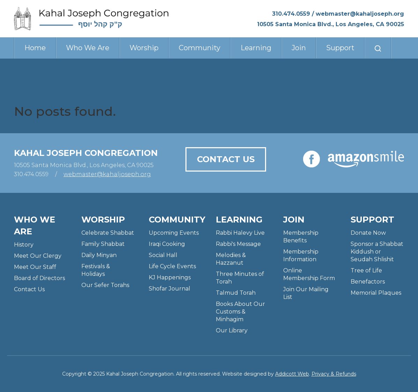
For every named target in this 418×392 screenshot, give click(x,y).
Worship (144, 48)
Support (340, 48)
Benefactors (368, 281)
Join (299, 48)
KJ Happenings (170, 277)
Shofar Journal (169, 288)
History (24, 244)
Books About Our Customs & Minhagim (240, 312)
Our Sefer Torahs (105, 285)
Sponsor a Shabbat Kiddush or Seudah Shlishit (377, 252)
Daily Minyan (99, 255)
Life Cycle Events (172, 266)
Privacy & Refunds (333, 374)
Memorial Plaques (376, 292)
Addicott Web (292, 374)
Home (35, 48)
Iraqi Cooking (167, 244)
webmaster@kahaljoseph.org (360, 13)
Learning (256, 48)
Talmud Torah (236, 292)
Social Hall (163, 255)
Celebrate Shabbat (107, 232)
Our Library (232, 330)
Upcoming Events (174, 232)
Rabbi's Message (238, 244)
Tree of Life (366, 270)
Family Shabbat (103, 244)
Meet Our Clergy (37, 255)
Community (199, 48)
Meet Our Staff (35, 267)
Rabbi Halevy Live (240, 232)
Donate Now (368, 232)
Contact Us (226, 159)
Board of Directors (39, 278)
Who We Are (87, 48)
